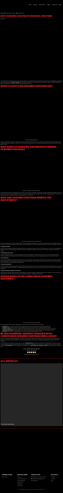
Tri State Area (20, 485)
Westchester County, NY (22, 478)
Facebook (53, 476)
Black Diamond (29, 343)
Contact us (54, 4)
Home (30, 4)
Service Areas (42, 4)
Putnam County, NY (21, 480)
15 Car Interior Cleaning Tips (7, 424)
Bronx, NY (19, 477)
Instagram (53, 478)
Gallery (48, 4)
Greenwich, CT (20, 482)
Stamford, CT (20, 483)
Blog (60, 4)
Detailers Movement (40, 489)
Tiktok (52, 480)
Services (35, 4)
